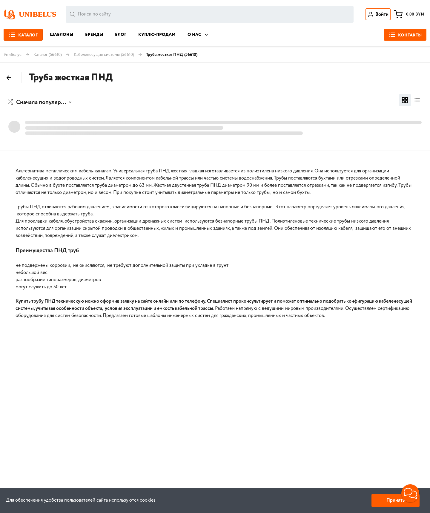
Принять (395, 500)
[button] (40, 102)
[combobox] (210, 14)
